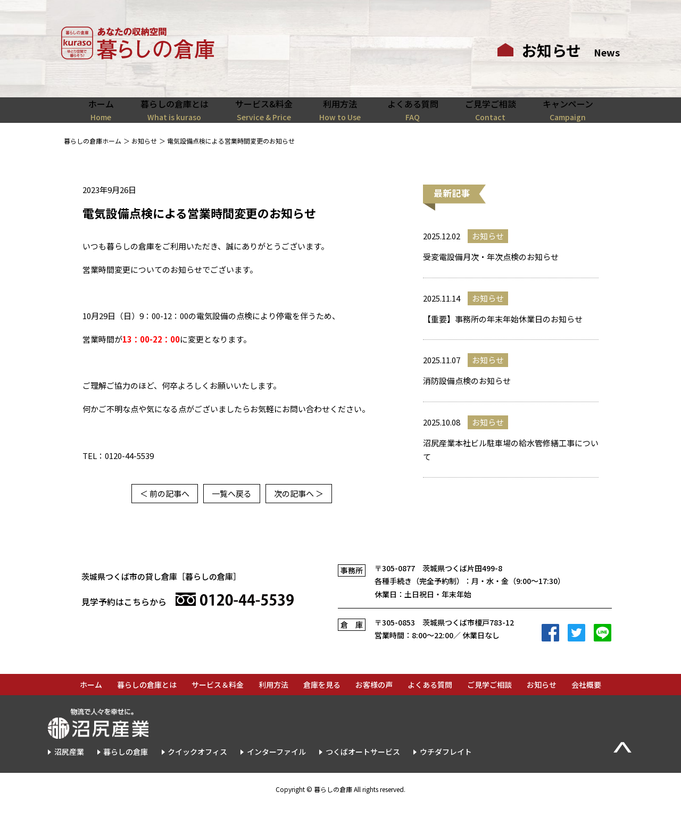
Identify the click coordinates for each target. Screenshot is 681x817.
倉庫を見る (321, 696)
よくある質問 (430, 696)
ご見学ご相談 (489, 696)
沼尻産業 (69, 763)
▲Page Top (622, 759)
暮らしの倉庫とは (147, 696)
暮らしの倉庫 (125, 763)
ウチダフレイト (446, 763)
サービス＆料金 (218, 696)
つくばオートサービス (363, 763)
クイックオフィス (197, 763)
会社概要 (586, 696)
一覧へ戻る (232, 505)
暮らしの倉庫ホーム (92, 152)
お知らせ (144, 152)
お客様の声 (374, 696)
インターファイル (276, 763)
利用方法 (273, 696)
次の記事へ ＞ (298, 505)
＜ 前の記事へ (164, 505)
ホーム (91, 696)
